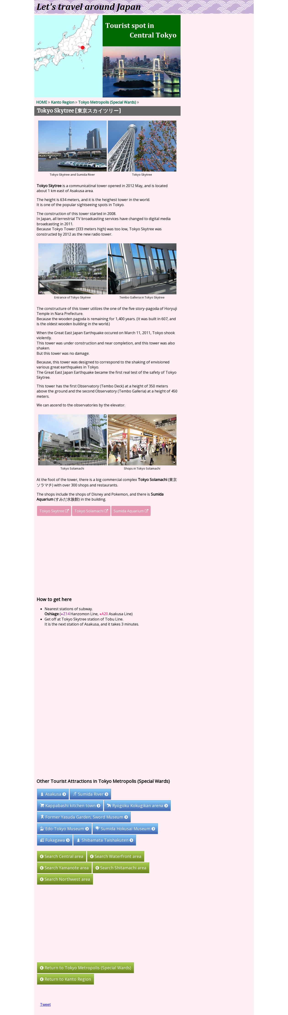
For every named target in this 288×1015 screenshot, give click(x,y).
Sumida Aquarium (131, 510)
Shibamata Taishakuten (104, 840)
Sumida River (90, 794)
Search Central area (61, 856)
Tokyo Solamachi (91, 510)
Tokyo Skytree (54, 510)
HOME (41, 102)
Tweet (45, 1004)
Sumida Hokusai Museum (125, 828)
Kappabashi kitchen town (70, 805)
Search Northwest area (65, 879)
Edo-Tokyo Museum (64, 828)
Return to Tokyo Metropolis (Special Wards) (85, 967)
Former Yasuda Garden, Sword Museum (84, 817)
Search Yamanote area (64, 867)
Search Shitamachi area (121, 867)
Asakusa (53, 794)
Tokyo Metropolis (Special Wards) (107, 102)
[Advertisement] (107, 556)
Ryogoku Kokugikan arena (137, 805)
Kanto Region (62, 102)
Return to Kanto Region (65, 979)
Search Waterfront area (115, 856)
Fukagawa (54, 840)
